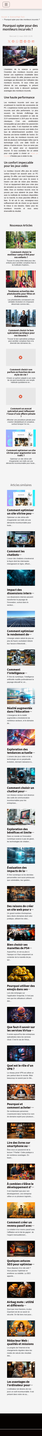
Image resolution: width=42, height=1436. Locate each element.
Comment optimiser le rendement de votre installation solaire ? (20, 636)
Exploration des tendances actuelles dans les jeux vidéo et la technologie (20, 754)
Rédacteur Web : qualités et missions (20, 1342)
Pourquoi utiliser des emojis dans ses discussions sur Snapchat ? (21, 991)
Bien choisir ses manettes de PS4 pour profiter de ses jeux (20, 949)
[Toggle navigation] (6, 4)
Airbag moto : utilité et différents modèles (20, 1305)
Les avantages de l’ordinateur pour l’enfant (18, 1385)
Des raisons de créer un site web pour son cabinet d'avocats (20, 909)
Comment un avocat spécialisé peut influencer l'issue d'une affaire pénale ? (21, 412)
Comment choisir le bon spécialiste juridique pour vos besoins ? (21, 333)
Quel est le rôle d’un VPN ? (20, 1067)
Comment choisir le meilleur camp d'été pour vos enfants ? (21, 254)
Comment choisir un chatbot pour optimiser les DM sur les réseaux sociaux (20, 793)
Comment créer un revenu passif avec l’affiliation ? (19, 1225)
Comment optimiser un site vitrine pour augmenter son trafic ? (21, 453)
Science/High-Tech (17, 17)
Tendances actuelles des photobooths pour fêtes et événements (21, 294)
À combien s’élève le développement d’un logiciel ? (21, 1187)
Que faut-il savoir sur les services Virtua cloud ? (21, 1030)
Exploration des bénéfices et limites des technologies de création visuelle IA (20, 834)
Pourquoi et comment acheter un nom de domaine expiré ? (21, 1109)
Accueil (4, 17)
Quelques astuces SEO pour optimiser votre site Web (20, 1264)
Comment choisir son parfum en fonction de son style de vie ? (21, 372)
